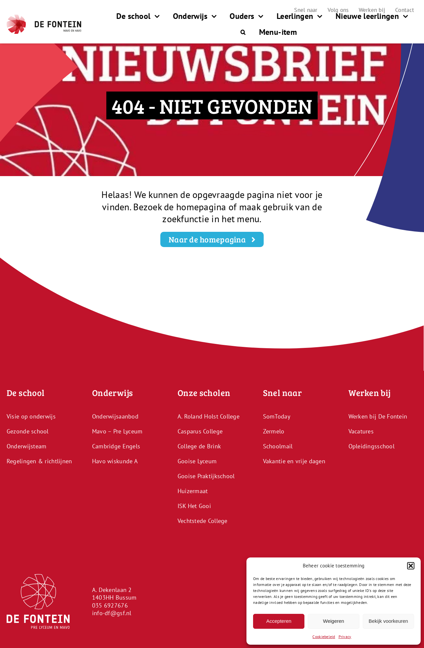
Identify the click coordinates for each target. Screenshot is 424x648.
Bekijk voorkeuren (388, 621)
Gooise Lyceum (197, 461)
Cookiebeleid (323, 636)
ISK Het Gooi (194, 506)
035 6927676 (110, 605)
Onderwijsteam (27, 446)
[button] (410, 565)
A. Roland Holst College (208, 416)
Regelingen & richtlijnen (39, 461)
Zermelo (274, 431)
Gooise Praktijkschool (206, 476)
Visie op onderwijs (31, 416)
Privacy (345, 636)
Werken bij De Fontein (377, 416)
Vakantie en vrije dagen (294, 461)
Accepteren (279, 621)
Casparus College (200, 431)
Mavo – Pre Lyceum (117, 431)
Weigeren (333, 621)
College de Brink (199, 446)
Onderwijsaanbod (115, 416)
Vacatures (361, 431)
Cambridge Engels (116, 446)
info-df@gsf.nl (112, 613)
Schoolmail (278, 446)
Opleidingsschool (371, 446)
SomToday (276, 416)
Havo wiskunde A (115, 461)
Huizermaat (193, 491)
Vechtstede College (203, 521)
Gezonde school (28, 431)
